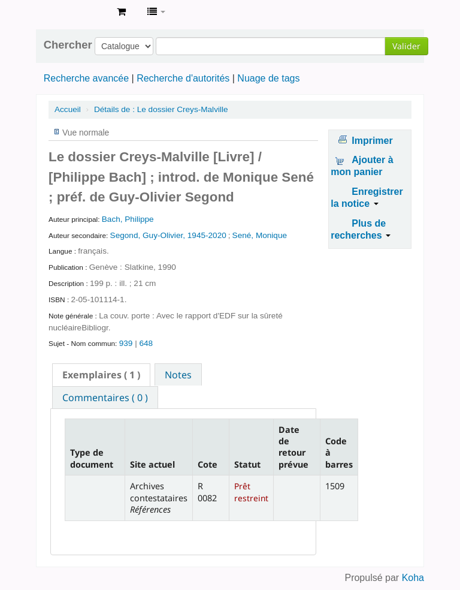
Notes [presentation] (178, 374)
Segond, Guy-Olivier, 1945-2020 (168, 235)
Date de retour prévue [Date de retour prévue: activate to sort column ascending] (293, 447)
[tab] (101, 374)
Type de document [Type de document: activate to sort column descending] (91, 458)
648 (146, 343)
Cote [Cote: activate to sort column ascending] (207, 464)
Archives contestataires (78, 12)
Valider (406, 46)
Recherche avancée (86, 78)
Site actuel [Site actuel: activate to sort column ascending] (152, 464)
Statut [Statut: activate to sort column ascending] (247, 464)
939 (126, 343)
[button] (121, 12)
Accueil (68, 109)
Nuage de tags (268, 78)
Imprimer (372, 141)
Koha (413, 578)
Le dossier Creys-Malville (161, 109)
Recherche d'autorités (183, 78)
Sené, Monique (259, 235)
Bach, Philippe (128, 219)
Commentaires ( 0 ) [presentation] (105, 397)
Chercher (68, 45)
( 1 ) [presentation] (101, 374)
